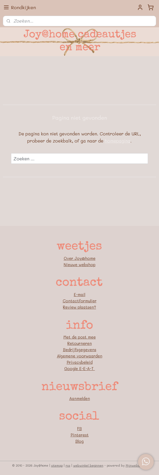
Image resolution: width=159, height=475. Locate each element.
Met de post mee (79, 337)
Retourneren (79, 343)
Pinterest (80, 434)
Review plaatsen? (79, 307)
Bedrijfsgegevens (79, 349)
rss (68, 465)
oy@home (86, 258)
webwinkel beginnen (88, 465)
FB (79, 428)
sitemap (57, 465)
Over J (70, 258)
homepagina (117, 141)
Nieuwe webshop (80, 264)
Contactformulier (80, 300)
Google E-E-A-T (79, 368)
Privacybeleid (80, 362)
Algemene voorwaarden (79, 355)
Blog (79, 441)
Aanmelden (79, 398)
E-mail (79, 294)
